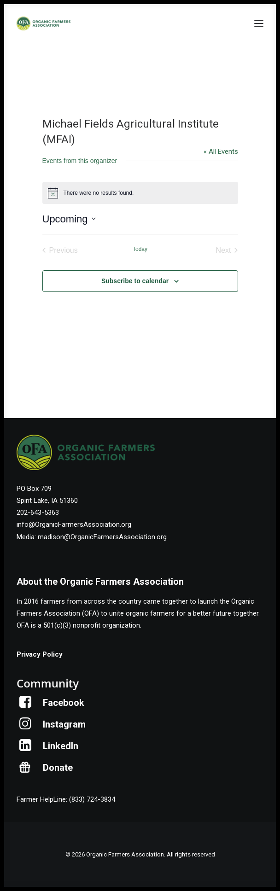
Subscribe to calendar (135, 281)
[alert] (140, 193)
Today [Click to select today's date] (140, 249)
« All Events (221, 151)
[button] (259, 23)
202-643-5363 (38, 512)
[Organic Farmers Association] (43, 23)
